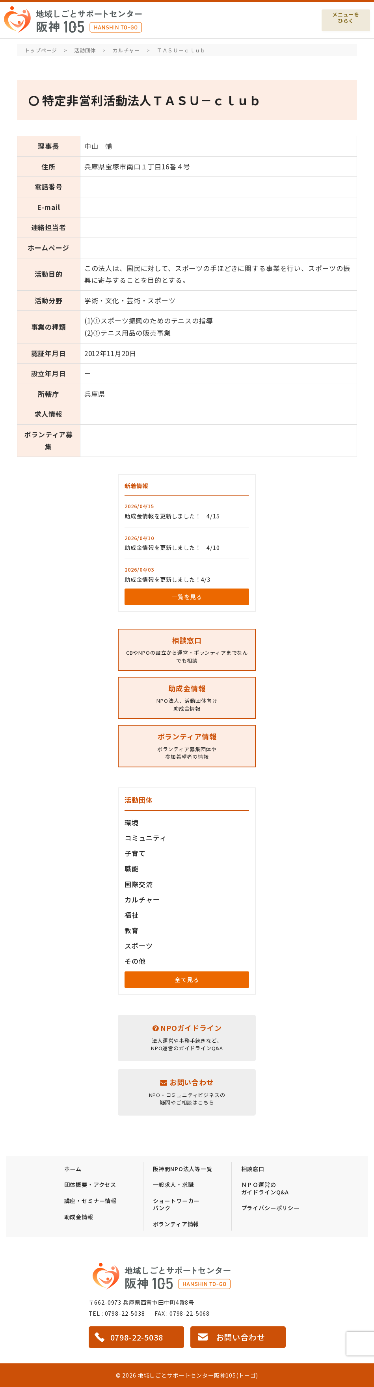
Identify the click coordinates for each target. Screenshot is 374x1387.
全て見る (187, 979)
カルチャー (142, 899)
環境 (132, 822)
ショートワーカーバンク (176, 1204)
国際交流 (139, 884)
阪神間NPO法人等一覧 (182, 1168)
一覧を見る (187, 596)
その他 (135, 961)
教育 (132, 930)
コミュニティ (145, 838)
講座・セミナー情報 (90, 1200)
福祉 (132, 915)
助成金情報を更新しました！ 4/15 (172, 516)
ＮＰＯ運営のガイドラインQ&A (265, 1188)
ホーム (73, 1168)
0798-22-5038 (125, 1313)
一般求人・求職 (173, 1184)
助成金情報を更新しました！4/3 (167, 579)
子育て (135, 853)
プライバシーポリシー (270, 1207)
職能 (132, 868)
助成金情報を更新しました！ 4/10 (172, 547)
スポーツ (139, 946)
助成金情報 (78, 1216)
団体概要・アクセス (90, 1184)
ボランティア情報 (176, 1224)
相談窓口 (252, 1168)
